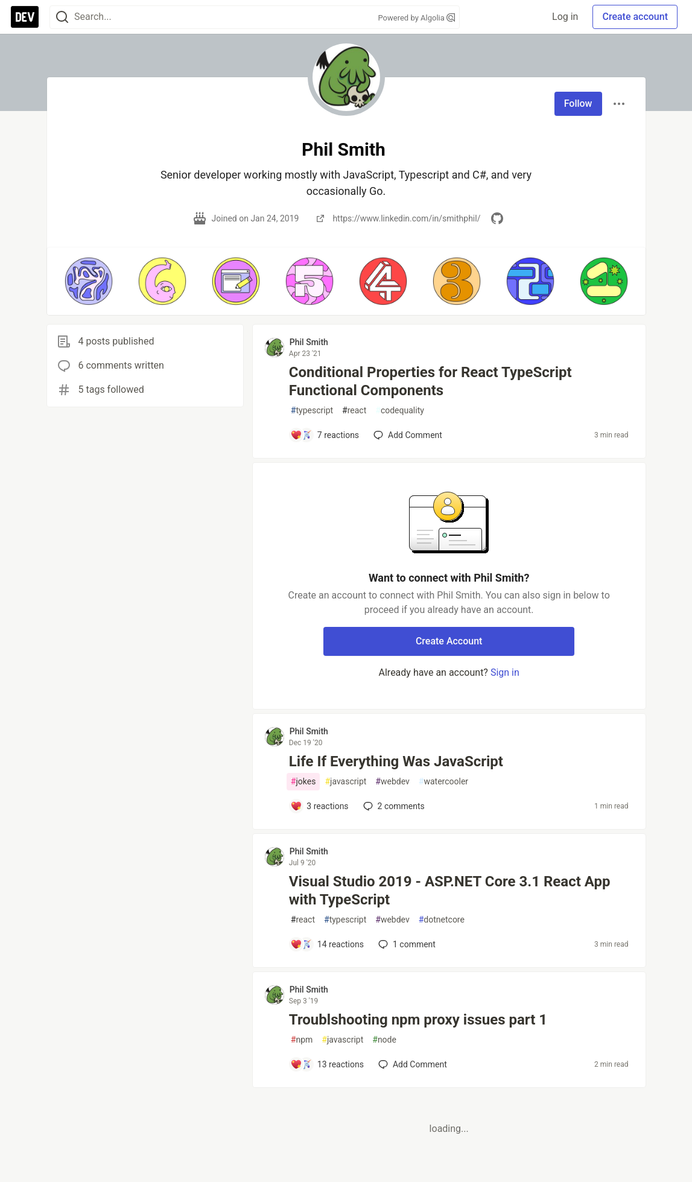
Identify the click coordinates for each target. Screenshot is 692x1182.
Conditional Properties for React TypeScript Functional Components (430, 381)
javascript (345, 781)
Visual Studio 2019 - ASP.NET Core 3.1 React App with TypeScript (450, 890)
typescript (312, 410)
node (384, 1040)
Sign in (504, 672)
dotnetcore (442, 920)
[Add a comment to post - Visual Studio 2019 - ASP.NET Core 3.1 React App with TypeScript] (327, 944)
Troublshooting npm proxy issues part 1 (418, 1019)
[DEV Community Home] (25, 17)
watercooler (443, 781)
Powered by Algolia (416, 17)
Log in (565, 16)
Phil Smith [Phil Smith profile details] (309, 342)
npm (302, 1040)
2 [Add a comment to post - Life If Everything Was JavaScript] (393, 806)
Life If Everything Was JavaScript (396, 761)
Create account (635, 16)
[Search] (62, 17)
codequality (399, 410)
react (354, 410)
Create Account (449, 641)
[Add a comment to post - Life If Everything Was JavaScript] (319, 806)
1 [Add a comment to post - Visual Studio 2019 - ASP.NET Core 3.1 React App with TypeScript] (406, 944)
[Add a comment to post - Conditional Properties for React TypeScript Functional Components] (324, 435)
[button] (89, 281)
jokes (303, 781)
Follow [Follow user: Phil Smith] (578, 103)
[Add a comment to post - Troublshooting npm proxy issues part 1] (327, 1064)
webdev (392, 781)
